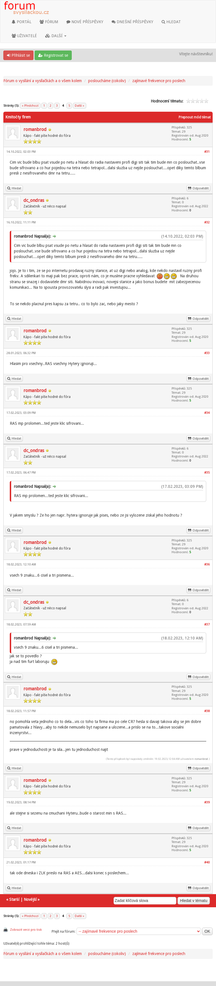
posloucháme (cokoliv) (107, 80)
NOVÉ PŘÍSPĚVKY (84, 22)
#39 (207, 802)
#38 (207, 711)
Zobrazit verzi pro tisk (26, 930)
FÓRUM (49, 22)
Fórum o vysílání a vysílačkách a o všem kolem (42, 80)
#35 (207, 472)
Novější (30, 899)
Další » (80, 106)
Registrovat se (53, 55)
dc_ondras (33, 200)
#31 (207, 152)
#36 (207, 564)
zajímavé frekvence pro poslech (158, 80)
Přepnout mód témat (195, 117)
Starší (14, 899)
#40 (207, 862)
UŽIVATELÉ (24, 36)
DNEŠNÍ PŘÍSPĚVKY (132, 22)
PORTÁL (21, 22)
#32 (207, 222)
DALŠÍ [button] (55, 36)
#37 (207, 624)
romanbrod (35, 129)
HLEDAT (171, 22)
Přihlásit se (18, 55)
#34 (207, 413)
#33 (207, 353)
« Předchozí (30, 106)
